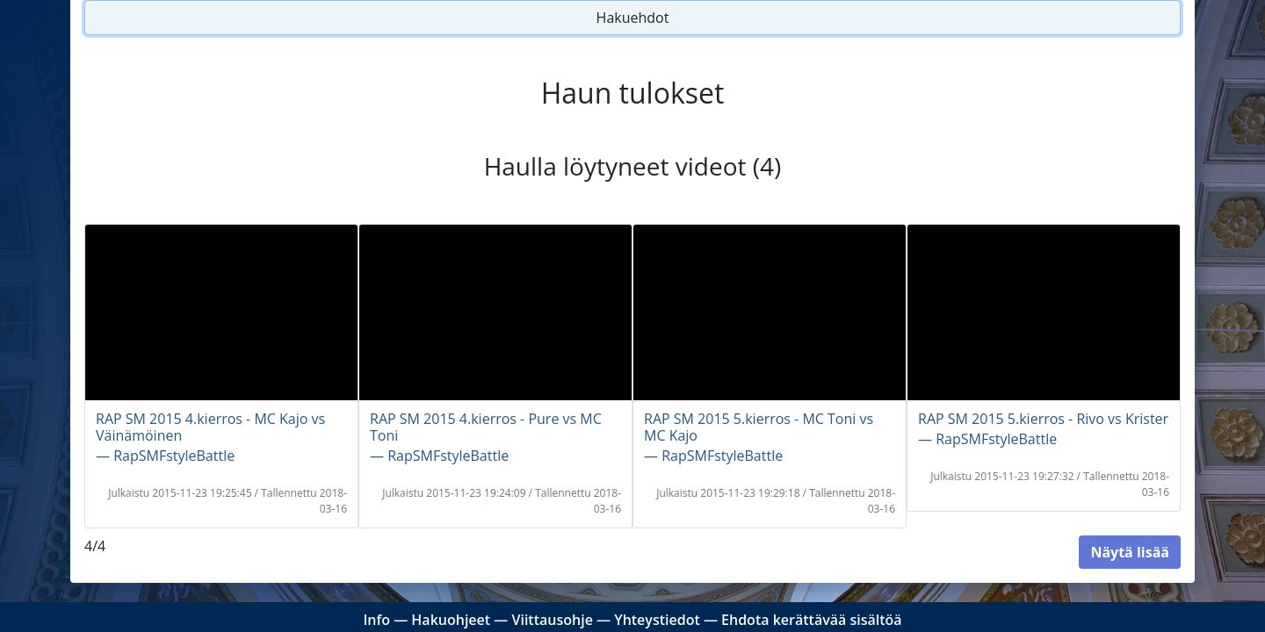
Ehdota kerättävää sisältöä (811, 619)
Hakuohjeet (450, 619)
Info (376, 619)
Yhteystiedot (657, 619)
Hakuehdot (632, 17)
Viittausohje (551, 619)
